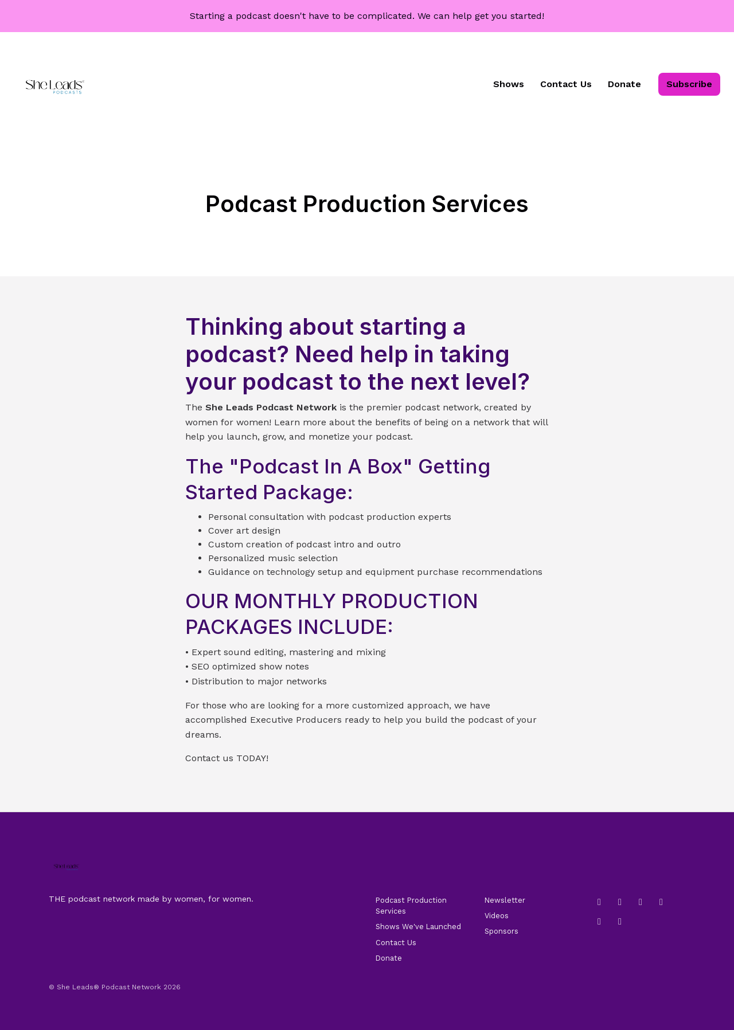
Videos (497, 915)
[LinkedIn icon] (620, 902)
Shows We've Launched (418, 926)
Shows (508, 84)
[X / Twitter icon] (620, 921)
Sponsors (501, 931)
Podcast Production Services (411, 905)
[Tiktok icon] (640, 902)
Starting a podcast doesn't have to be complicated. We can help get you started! (367, 15)
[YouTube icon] (661, 902)
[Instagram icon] (599, 902)
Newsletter (505, 900)
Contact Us (566, 84)
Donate (624, 84)
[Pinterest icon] (599, 921)
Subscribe (689, 84)
